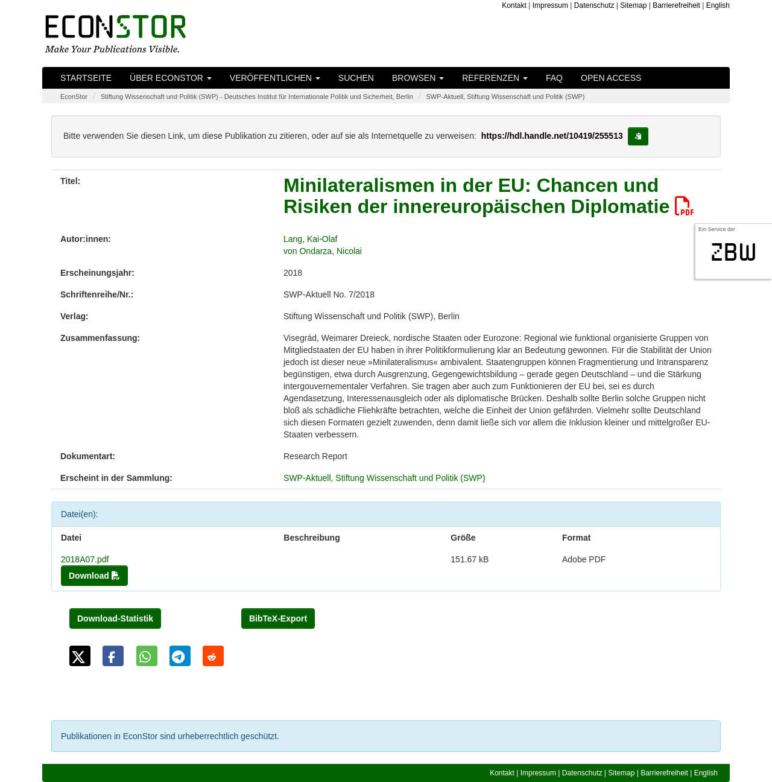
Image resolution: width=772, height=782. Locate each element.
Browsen (418, 78)
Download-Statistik (115, 618)
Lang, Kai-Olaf (310, 239)
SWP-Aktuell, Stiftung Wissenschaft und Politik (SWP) (505, 96)
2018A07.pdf (85, 559)
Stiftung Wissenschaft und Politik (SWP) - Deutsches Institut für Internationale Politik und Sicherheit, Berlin (257, 96)
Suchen (356, 78)
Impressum (550, 5)
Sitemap (633, 5)
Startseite (86, 78)
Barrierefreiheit (676, 5)
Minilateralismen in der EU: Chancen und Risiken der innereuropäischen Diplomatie (488, 195)
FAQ (554, 78)
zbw (733, 252)
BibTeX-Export (278, 618)
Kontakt (514, 5)
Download (94, 575)
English (718, 5)
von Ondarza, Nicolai (322, 251)
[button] (79, 656)
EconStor (73, 96)
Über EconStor (171, 78)
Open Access (611, 78)
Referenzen (495, 78)
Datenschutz (594, 5)
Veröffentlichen (275, 78)
